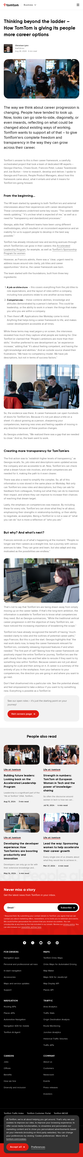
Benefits (8, 1074)
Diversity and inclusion (15, 1087)
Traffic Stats (49, 1013)
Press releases (50, 1087)
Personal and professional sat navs (21, 964)
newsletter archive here (31, 927)
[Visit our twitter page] (33, 942)
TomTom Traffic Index (14, 1113)
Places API (48, 989)
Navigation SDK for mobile (16, 1025)
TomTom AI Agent (12, 1032)
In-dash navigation (12, 970)
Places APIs (9, 1013)
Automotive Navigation (15, 1019)
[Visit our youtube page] (41, 942)
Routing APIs (10, 1006)
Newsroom (48, 1074)
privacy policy (69, 924)
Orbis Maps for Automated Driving (60, 964)
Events (46, 1081)
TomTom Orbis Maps (53, 957)
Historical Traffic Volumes (55, 1038)
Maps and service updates (16, 983)
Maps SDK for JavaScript (55, 977)
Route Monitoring (51, 1025)
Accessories (10, 977)
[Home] (11, 5)
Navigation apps (11, 957)
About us (47, 1061)
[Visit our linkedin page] (49, 942)
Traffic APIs (48, 1045)
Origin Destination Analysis (56, 1019)
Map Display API (51, 983)
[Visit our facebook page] (25, 942)
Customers (48, 1068)
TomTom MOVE (61, 1113)
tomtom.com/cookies (16, 1139)
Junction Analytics (52, 1032)
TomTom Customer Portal (39, 1113)
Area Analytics (50, 1006)
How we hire (10, 1081)
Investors (47, 1093)
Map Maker (48, 970)
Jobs (6, 1061)
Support (7, 989)
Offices (7, 1068)
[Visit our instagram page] (58, 942)
